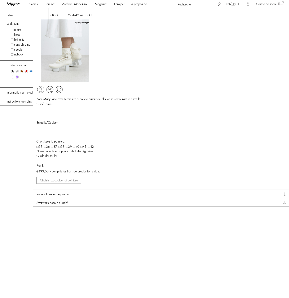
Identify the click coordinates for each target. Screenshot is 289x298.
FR (233, 4)
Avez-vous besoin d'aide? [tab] (255, 231)
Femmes (32, 4)
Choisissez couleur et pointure (265, 202)
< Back (53, 15)
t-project (119, 4)
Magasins (101, 4)
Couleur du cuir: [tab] (17, 65)
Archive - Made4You (75, 4)
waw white (279, 23)
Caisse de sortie (268, 4)
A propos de (139, 4)
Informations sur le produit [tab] (255, 220)
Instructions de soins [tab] (19, 101)
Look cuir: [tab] (13, 24)
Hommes (50, 4)
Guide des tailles (254, 173)
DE (238, 4)
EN (228, 4)
